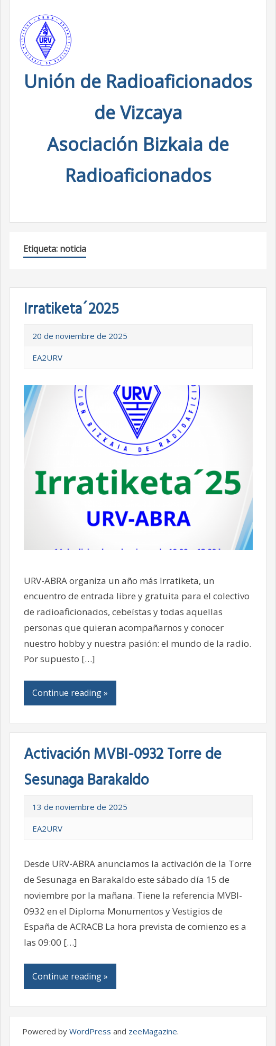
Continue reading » (70, 693)
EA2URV (47, 357)
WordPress (90, 1031)
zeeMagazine (152, 1031)
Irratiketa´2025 (71, 310)
